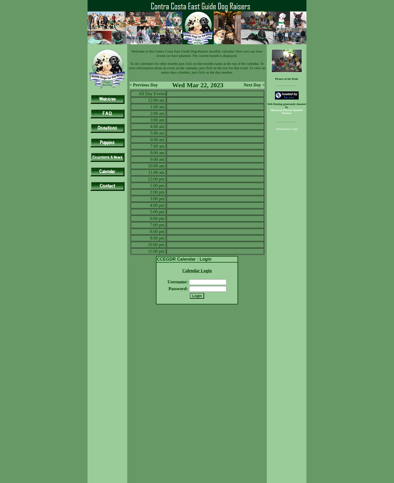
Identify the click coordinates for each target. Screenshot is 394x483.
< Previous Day (143, 85)
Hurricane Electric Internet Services (287, 112)
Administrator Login (286, 128)
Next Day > (254, 85)
